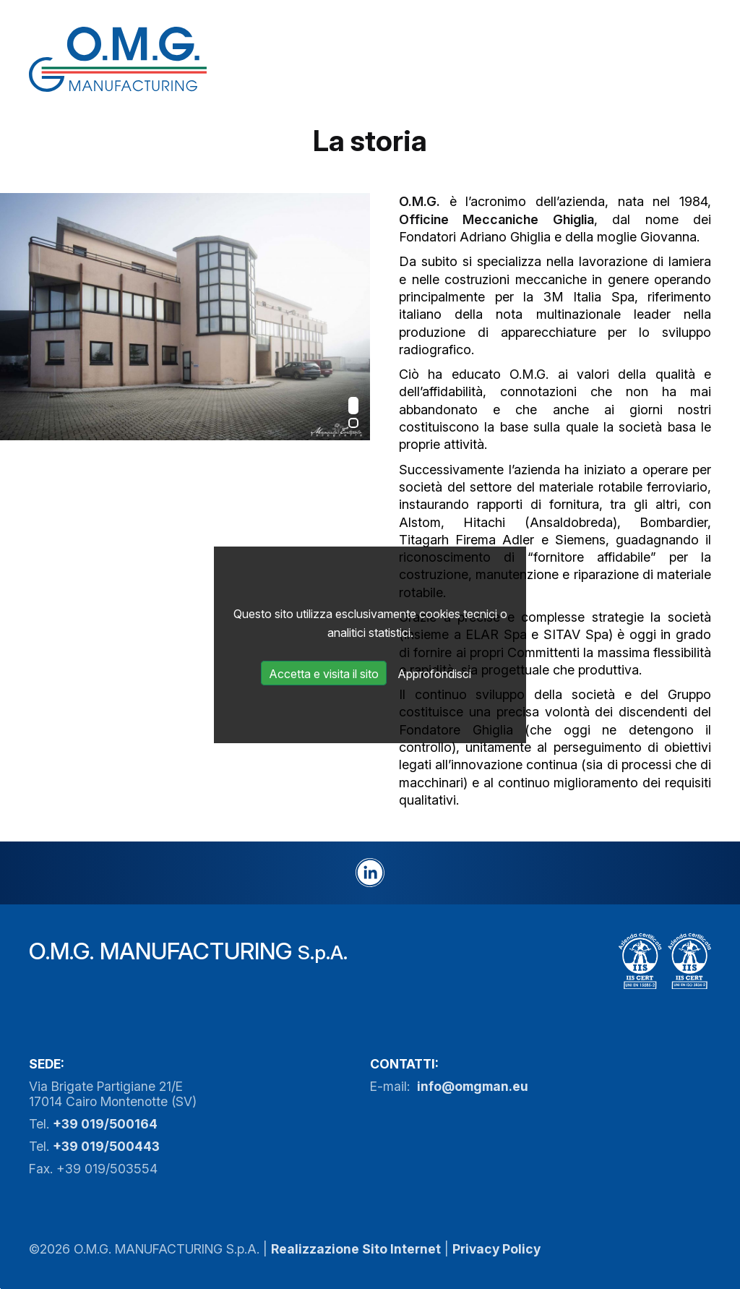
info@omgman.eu (472, 1086)
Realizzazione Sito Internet (356, 1248)
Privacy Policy (496, 1248)
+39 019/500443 (106, 1146)
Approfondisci (434, 674)
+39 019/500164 (105, 1123)
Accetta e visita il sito (324, 674)
